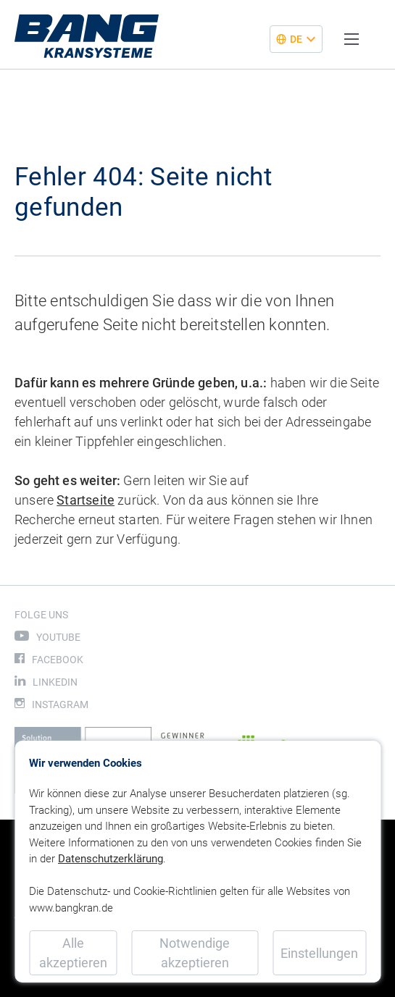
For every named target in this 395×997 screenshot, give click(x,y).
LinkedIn (55, 682)
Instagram (60, 704)
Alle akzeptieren (73, 952)
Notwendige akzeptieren (194, 952)
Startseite (86, 500)
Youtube (58, 637)
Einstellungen (319, 953)
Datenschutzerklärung (110, 858)
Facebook (57, 659)
